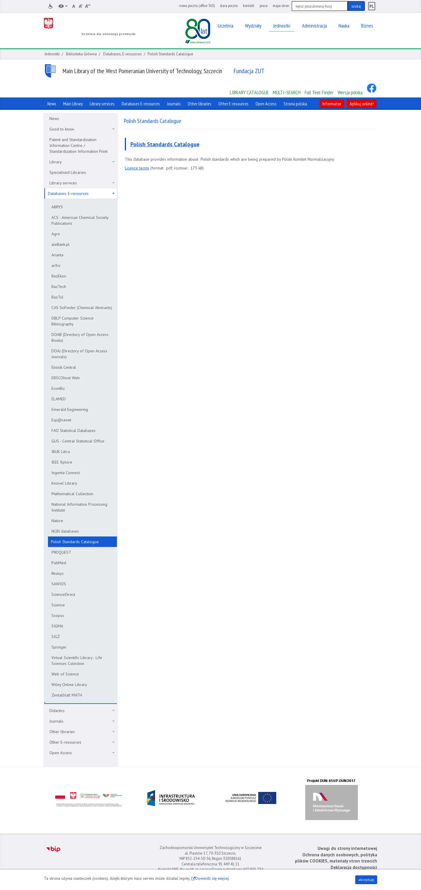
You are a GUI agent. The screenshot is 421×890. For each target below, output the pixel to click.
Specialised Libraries (67, 172)
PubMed (58, 562)
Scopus (57, 615)
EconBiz (58, 388)
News (54, 118)
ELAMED (58, 399)
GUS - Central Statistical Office (77, 441)
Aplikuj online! (362, 104)
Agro (55, 233)
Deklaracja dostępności (354, 867)
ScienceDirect (63, 594)
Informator (331, 104)
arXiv (56, 265)
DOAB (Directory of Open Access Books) (79, 337)
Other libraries (82, 731)
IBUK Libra (60, 451)
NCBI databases (65, 531)
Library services (82, 183)
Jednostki (52, 54)
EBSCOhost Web (65, 377)
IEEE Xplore (61, 462)
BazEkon (58, 276)
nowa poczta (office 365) (197, 5)
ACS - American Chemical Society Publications (80, 220)
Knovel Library (64, 483)
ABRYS (57, 207)
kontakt (248, 5)
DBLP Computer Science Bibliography (72, 321)
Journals (82, 721)
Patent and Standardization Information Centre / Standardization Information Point (78, 145)
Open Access (82, 752)
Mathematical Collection (72, 493)
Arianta (57, 255)
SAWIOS (58, 584)
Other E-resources (82, 742)
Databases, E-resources (122, 54)
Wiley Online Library (69, 684)
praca (264, 5)
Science (58, 605)
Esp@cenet (61, 420)
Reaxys (57, 573)
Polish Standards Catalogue (75, 541)
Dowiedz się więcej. (212, 878)
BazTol (57, 297)
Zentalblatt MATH (66, 695)
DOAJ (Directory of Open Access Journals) (79, 353)
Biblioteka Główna (81, 54)
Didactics (82, 710)
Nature (57, 520)
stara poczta (229, 5)
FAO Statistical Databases (73, 430)
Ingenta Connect (65, 472)
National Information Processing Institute (79, 507)
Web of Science (65, 674)
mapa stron (281, 5)
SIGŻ (55, 636)
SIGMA (57, 626)
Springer (59, 647)
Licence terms (137, 168)
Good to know (82, 129)
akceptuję (366, 879)
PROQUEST (61, 552)
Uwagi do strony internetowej (347, 848)
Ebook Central (63, 367)
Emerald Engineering (69, 409)
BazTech (58, 286)
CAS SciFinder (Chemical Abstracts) (81, 307)
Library (82, 161)
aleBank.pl (60, 244)
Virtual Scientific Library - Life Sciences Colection (76, 660)
